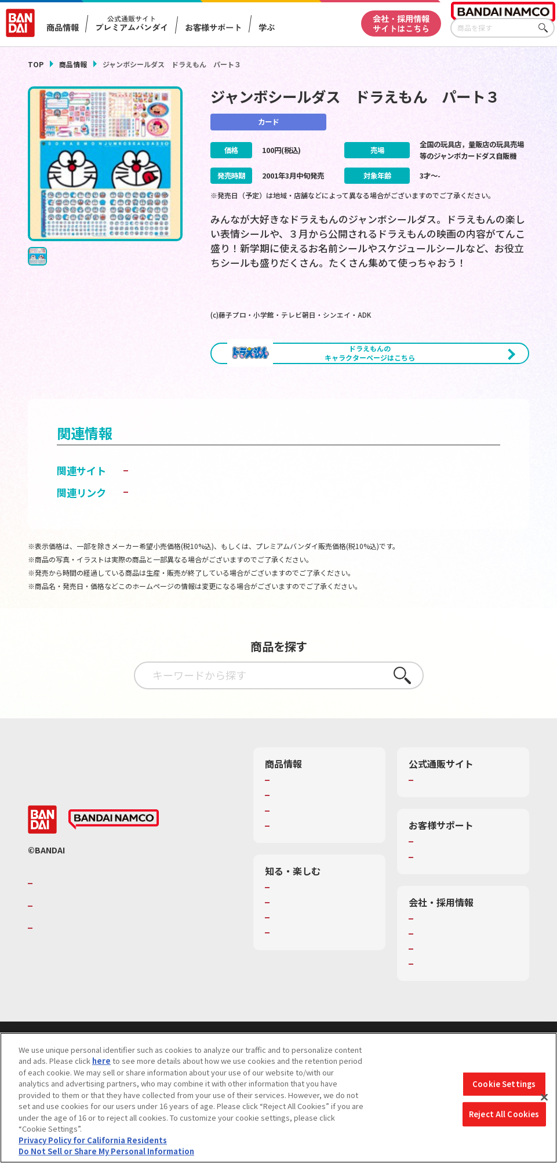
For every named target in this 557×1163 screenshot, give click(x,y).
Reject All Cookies (504, 1114)
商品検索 (288, 826)
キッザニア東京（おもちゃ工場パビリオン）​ (322, 968)
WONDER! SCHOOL (305, 933)
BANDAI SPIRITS (71, 973)
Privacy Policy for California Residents (93, 1140)
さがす (546, 28)
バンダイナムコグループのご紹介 (105, 929)
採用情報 (432, 979)
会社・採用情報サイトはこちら (401, 23)
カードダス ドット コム (183, 515)
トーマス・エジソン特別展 (318, 948)
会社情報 (432, 964)
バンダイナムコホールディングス (105, 951)
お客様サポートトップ (454, 887)
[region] (278, 1098)
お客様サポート (213, 27)
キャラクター (295, 856)
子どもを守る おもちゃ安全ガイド (207, 537)
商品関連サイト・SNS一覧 (318, 871)
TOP (35, 64)
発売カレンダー (299, 841)
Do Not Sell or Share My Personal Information (106, 1151)
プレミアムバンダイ (451, 826)
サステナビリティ (446, 995)
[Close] (544, 1097)
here (101, 1060)
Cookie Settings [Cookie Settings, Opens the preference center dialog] (504, 1083)
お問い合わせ (439, 1010)
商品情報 (73, 64)
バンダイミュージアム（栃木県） (322, 994)
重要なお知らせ (443, 902)
